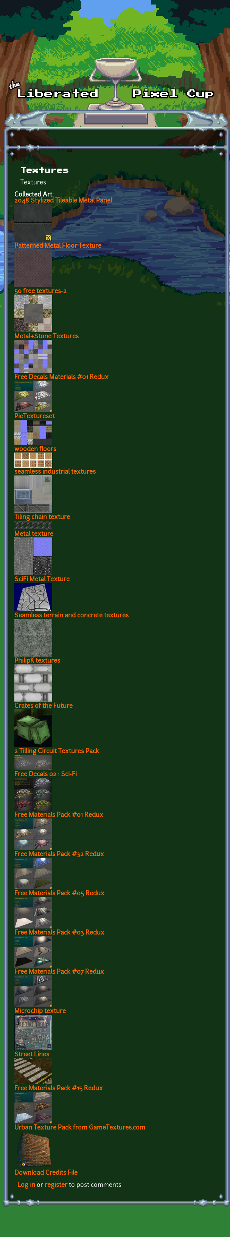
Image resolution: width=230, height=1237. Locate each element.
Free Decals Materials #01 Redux (61, 377)
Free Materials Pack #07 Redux (59, 972)
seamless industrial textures (55, 472)
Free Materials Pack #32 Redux (59, 855)
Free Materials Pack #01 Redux (58, 815)
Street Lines (31, 1055)
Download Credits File (46, 1173)
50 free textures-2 (40, 292)
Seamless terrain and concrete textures (71, 616)
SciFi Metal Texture (42, 580)
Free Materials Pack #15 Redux (58, 1089)
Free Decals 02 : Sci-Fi (45, 775)
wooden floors (35, 450)
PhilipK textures (37, 661)
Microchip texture (40, 1011)
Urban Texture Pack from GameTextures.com (79, 1128)
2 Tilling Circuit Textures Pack (56, 752)
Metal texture (33, 534)
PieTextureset (34, 417)
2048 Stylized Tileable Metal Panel (63, 201)
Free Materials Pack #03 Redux (59, 933)
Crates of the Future (43, 706)
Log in (26, 1185)
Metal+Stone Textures (46, 337)
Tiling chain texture (42, 517)
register (56, 1185)
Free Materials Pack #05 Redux (59, 894)
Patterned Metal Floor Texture (57, 246)
